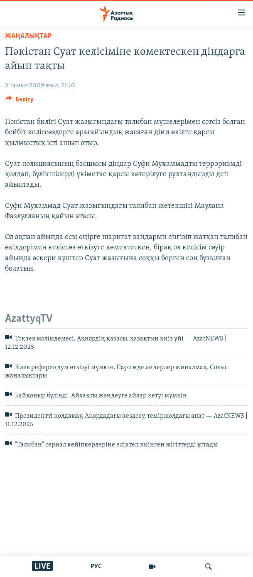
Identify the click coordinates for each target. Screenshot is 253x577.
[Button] (19, 101)
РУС (96, 566)
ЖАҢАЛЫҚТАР (28, 36)
